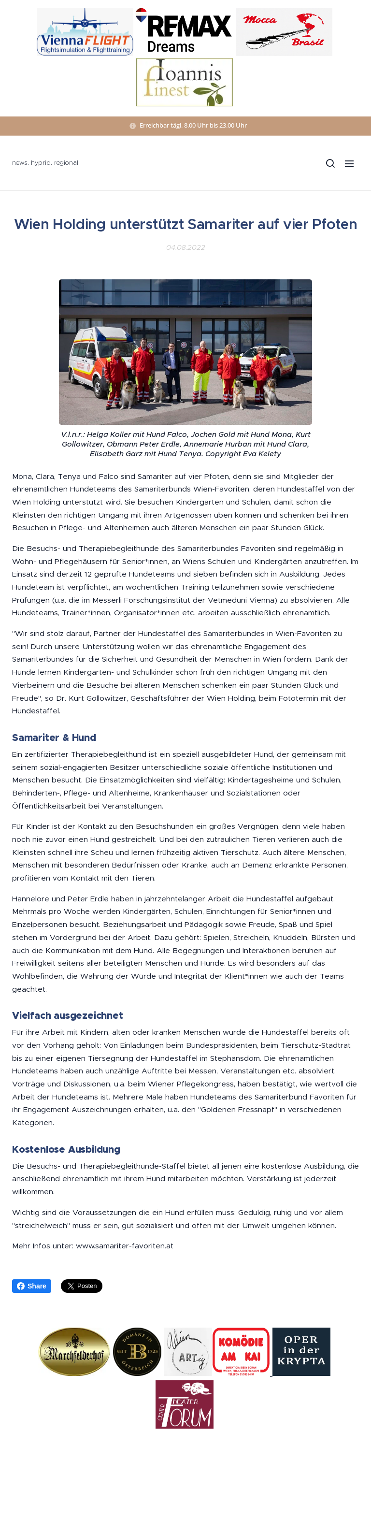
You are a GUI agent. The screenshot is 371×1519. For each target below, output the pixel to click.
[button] (330, 163)
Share (31, 1286)
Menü (349, 163)
